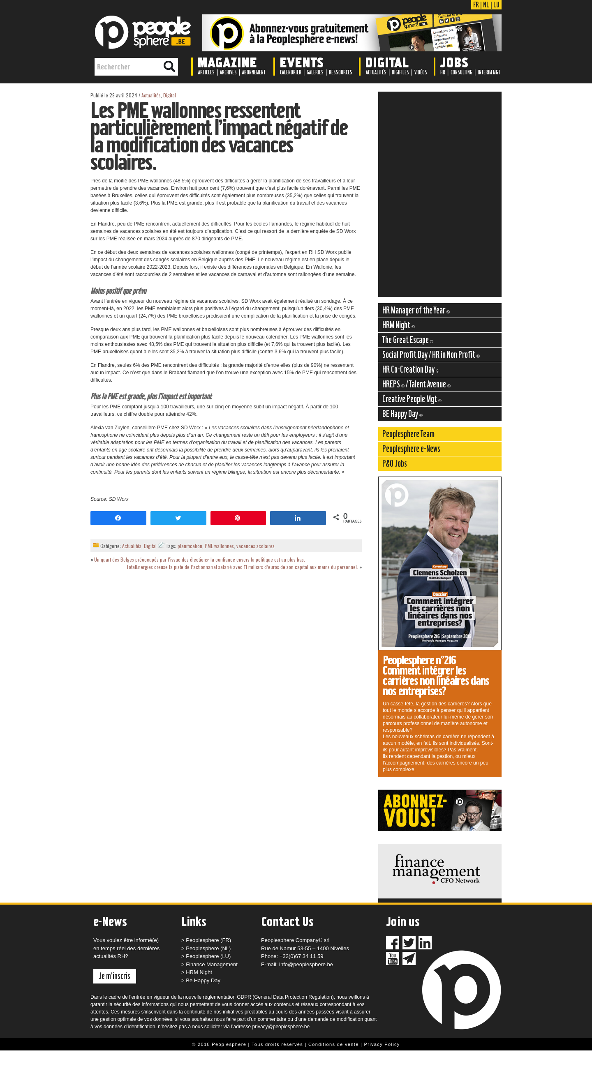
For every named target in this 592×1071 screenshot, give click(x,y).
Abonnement (254, 72)
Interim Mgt (489, 72)
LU (496, 4)
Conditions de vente (333, 1044)
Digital (387, 61)
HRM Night (199, 972)
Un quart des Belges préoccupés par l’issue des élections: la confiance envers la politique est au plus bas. (199, 559)
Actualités (376, 72)
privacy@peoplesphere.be (281, 1027)
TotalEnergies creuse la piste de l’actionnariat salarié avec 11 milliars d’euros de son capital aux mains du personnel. (242, 566)
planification (190, 545)
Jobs (454, 61)
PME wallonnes (219, 545)
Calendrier (290, 72)
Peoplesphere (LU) (208, 956)
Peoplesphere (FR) (208, 940)
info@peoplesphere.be (306, 964)
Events (302, 61)
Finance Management (212, 964)
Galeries (315, 72)
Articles (206, 72)
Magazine (227, 61)
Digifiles (400, 72)
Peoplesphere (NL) (208, 948)
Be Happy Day (203, 980)
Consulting (461, 72)
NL (486, 4)
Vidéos (420, 72)
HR (442, 72)
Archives (228, 72)
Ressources (340, 72)
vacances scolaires (255, 545)
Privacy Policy (382, 1044)
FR (476, 4)
